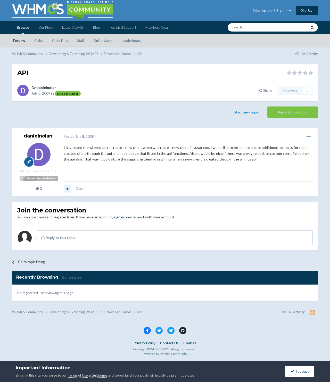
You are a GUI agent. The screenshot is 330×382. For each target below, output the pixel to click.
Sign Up (306, 10)
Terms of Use (78, 375)
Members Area (156, 27)
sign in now (123, 217)
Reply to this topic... (59, 237)
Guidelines (60, 41)
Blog (96, 27)
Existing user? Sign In (272, 11)
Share (265, 90)
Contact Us (169, 343)
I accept (300, 371)
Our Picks (45, 27)
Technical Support (122, 27)
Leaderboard (131, 41)
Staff (80, 41)
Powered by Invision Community (165, 354)
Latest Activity (73, 27)
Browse (23, 29)
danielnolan (46, 87)
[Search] (255, 27)
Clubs (38, 41)
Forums (19, 41)
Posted (79, 136)
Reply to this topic (292, 112)
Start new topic (246, 112)
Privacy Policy (144, 343)
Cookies (189, 343)
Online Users (102, 41)
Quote (80, 189)
